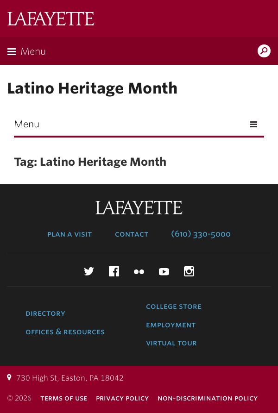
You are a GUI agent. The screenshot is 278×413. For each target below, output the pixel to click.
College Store (174, 306)
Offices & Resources (65, 331)
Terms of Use (63, 398)
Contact (131, 233)
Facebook (114, 271)
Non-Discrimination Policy (208, 398)
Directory (45, 313)
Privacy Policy (122, 398)
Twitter (89, 271)
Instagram (189, 271)
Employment (171, 324)
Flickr (139, 271)
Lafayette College (51, 19)
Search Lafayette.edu (264, 51)
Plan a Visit (69, 233)
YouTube (164, 271)
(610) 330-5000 (201, 233)
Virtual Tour (171, 342)
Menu (33, 51)
